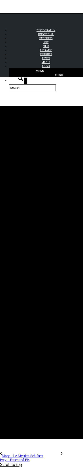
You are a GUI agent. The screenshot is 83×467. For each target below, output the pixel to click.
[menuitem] (46, 34)
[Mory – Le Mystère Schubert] (30, 456)
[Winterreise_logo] (33, 14)
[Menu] (46, 72)
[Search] (32, 87)
